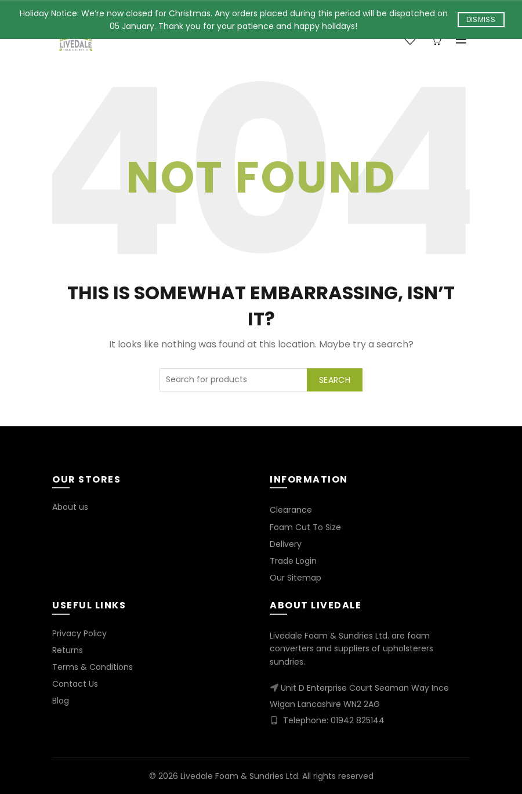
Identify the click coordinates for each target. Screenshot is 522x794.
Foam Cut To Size (305, 527)
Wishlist (416, 34)
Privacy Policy (79, 633)
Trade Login (293, 561)
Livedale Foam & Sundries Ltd (239, 776)
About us (70, 507)
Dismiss (480, 19)
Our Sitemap (295, 577)
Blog (60, 700)
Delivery (286, 544)
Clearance (291, 510)
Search (334, 380)
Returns (67, 650)
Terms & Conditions (92, 667)
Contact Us (75, 684)
